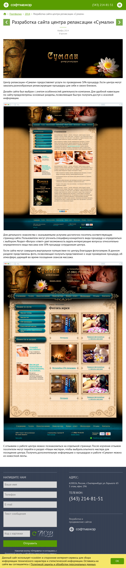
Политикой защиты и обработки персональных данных (63, 564)
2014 (27, 14)
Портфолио (15, 14)
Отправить (30, 543)
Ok (117, 561)
